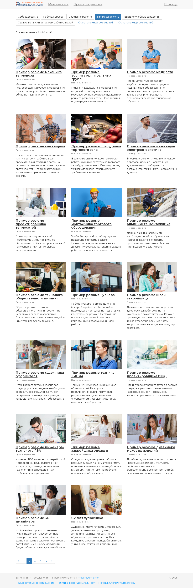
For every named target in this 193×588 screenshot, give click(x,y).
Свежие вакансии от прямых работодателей (45, 22)
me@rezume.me (88, 577)
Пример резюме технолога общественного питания (39, 296)
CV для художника (87, 518)
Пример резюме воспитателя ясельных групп (91, 75)
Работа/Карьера (53, 16)
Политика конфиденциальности (76, 582)
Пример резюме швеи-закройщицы (147, 296)
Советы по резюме (80, 16)
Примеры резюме (88, 4)
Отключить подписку (122, 582)
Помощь (171, 4)
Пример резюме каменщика (40, 146)
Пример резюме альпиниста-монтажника (148, 222)
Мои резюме (58, 4)
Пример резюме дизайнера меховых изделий (151, 449)
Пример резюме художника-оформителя (40, 374)
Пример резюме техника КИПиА (92, 374)
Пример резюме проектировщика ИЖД (147, 374)
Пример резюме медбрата (150, 72)
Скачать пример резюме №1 (95, 22)
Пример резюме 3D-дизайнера (33, 519)
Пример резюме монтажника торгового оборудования (91, 224)
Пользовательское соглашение (35, 582)
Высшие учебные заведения (142, 16)
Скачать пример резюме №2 (135, 22)
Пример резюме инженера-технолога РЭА (40, 449)
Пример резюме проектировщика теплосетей (31, 224)
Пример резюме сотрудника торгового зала (96, 148)
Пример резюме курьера (93, 295)
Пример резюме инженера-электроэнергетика (151, 148)
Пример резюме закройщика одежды (89, 449)
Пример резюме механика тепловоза (39, 73)
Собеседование (28, 16)
